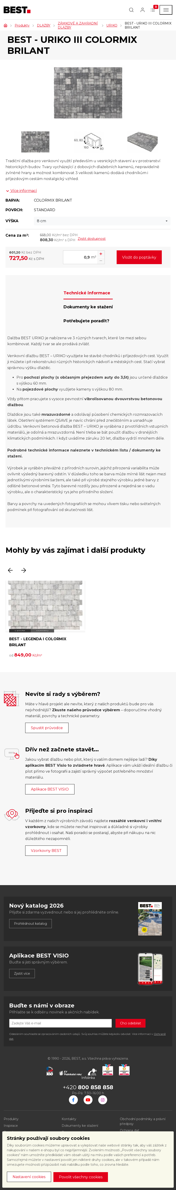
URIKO (111, 25)
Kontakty (69, 1119)
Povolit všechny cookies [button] (80, 1177)
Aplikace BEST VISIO (50, 789)
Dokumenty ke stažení (80, 1126)
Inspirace (11, 1126)
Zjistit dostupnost (92, 239)
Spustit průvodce (47, 728)
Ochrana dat (129, 1130)
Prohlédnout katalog (30, 924)
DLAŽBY (43, 25)
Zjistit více (22, 973)
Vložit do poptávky (139, 257)
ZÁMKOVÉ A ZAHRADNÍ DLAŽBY (78, 25)
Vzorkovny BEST (46, 850)
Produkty (22, 25)
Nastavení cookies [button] (29, 1177)
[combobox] (102, 221)
